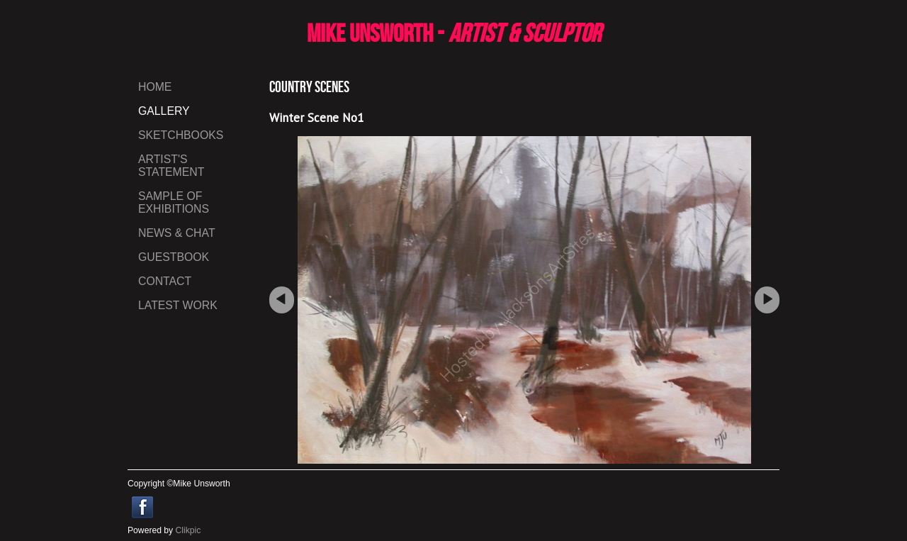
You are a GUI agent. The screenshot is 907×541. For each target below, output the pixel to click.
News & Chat (176, 233)
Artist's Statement (171, 165)
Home (154, 87)
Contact (164, 281)
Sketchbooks (180, 135)
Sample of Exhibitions (173, 202)
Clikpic (188, 530)
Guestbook (173, 257)
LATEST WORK (178, 305)
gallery (164, 111)
